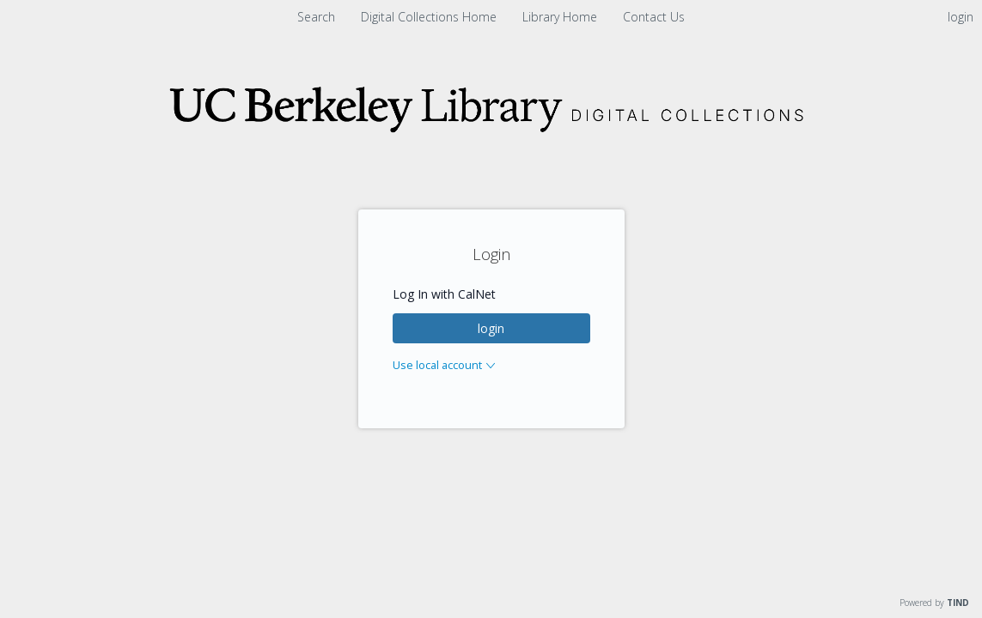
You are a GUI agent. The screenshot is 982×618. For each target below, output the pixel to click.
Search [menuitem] (316, 17)
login (491, 328)
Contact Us (654, 17)
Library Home (561, 17)
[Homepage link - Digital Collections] (491, 133)
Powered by (934, 603)
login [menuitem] (960, 17)
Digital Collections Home (430, 17)
